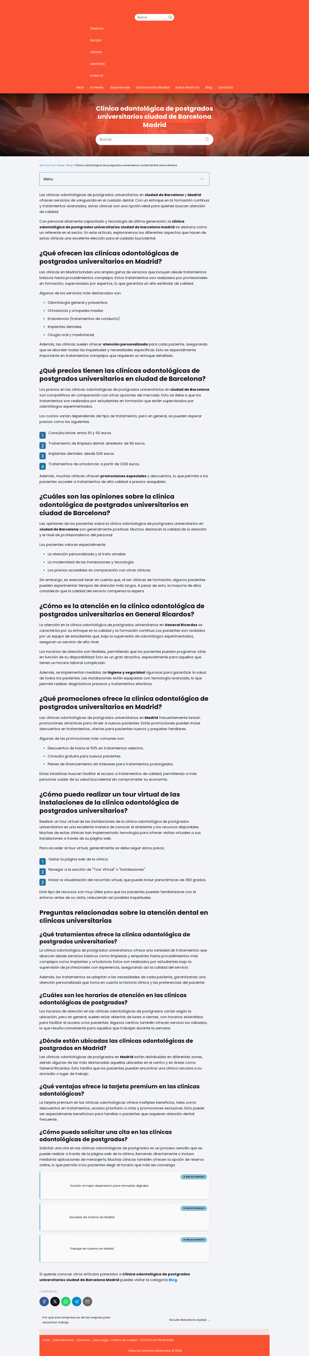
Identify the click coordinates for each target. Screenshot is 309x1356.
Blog (208, 87)
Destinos (96, 28)
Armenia (96, 87)
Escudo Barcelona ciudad (187, 1320)
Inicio (80, 87)
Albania (96, 52)
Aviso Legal (100, 1340)
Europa (95, 40)
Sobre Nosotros (187, 87)
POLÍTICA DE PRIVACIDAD (157, 1340)
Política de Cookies (124, 1340)
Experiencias (120, 87)
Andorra (96, 75)
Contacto (225, 87)
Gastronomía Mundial (152, 87)
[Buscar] (170, 17)
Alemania (97, 64)
